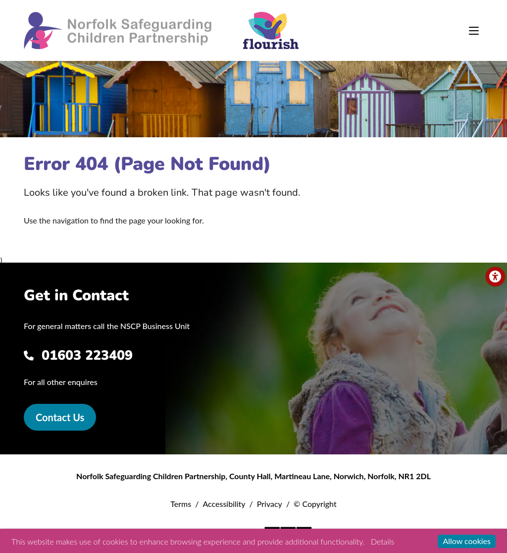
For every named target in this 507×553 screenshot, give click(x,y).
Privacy (269, 503)
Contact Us (60, 417)
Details (382, 541)
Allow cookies (467, 541)
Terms (180, 503)
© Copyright (315, 503)
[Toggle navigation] (473, 30)
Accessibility (224, 503)
